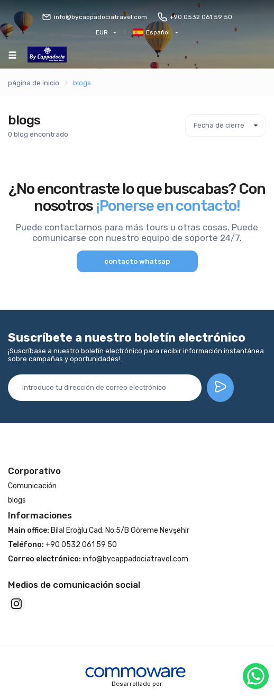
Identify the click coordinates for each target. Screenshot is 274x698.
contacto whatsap (137, 261)
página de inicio (33, 83)
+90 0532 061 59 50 (195, 17)
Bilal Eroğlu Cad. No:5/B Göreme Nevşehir (98, 530)
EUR (102, 32)
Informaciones (40, 515)
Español (151, 32)
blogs (82, 83)
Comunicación (32, 485)
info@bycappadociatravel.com (94, 17)
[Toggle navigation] (12, 55)
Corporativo (34, 471)
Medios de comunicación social (74, 584)
